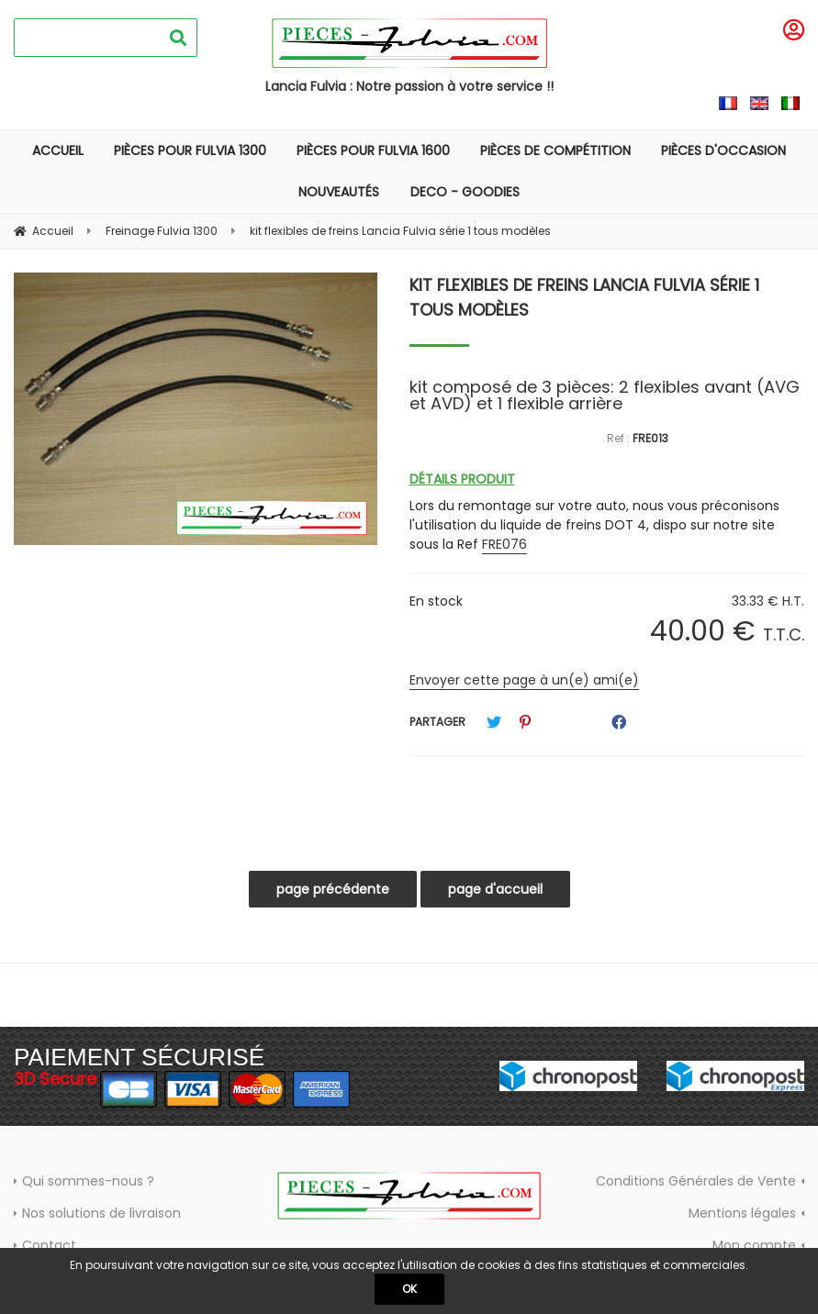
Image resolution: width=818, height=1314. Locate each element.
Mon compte (754, 1245)
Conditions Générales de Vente (696, 1181)
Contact (49, 1245)
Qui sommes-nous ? (88, 1181)
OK (409, 1289)
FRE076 (504, 544)
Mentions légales (742, 1213)
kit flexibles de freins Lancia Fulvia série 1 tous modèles (584, 297)
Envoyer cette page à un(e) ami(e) (524, 680)
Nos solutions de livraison (101, 1213)
